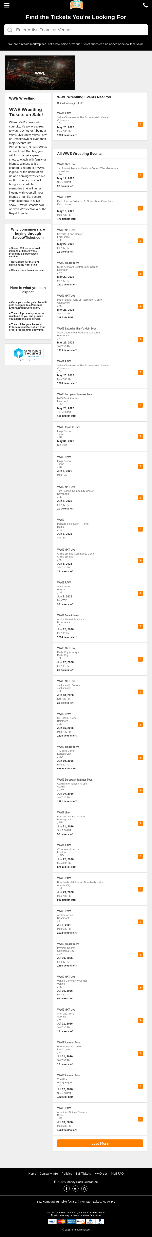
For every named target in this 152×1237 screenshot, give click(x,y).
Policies (67, 1173)
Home (32, 1173)
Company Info (49, 1173)
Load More (99, 1143)
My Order (100, 1173)
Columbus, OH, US (70, 103)
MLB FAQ (117, 1173)
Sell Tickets (83, 1173)
